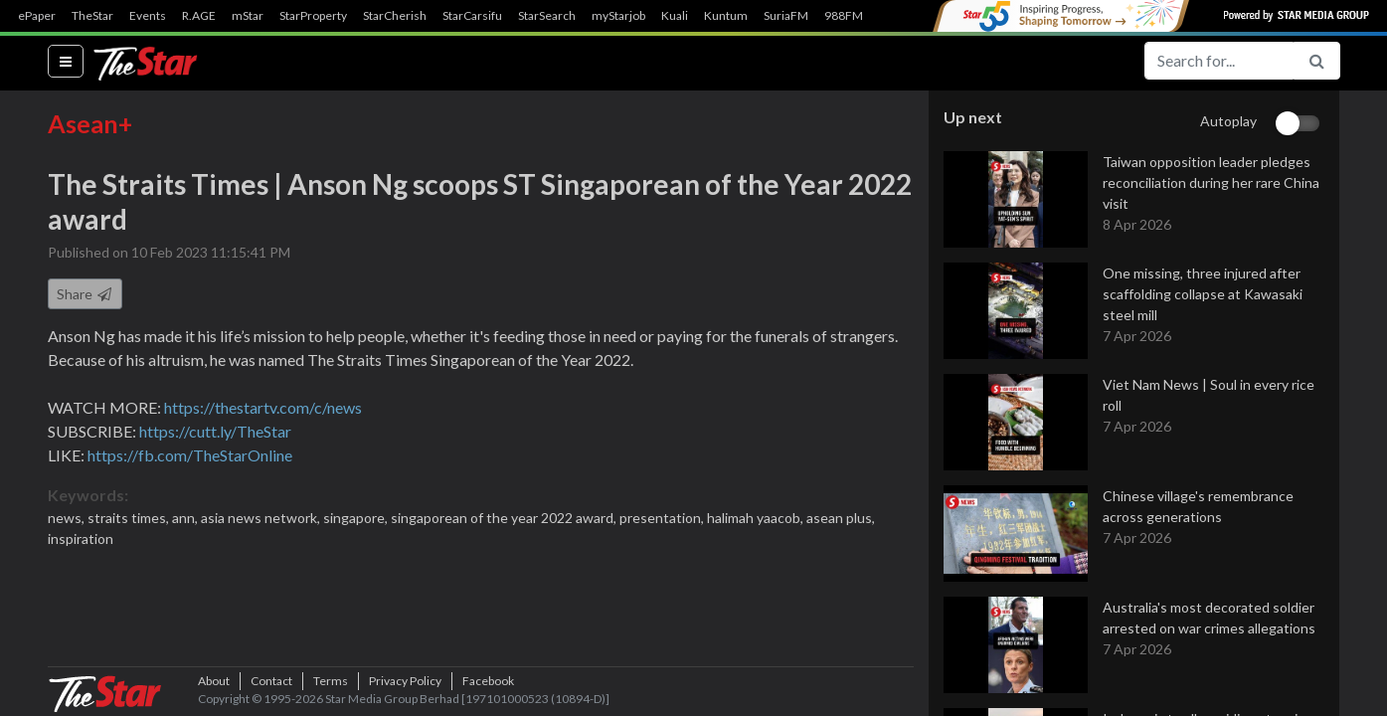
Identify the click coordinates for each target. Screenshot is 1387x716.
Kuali (674, 16)
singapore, (357, 518)
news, (67, 518)
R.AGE (199, 16)
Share (85, 294)
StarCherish (395, 16)
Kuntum (726, 16)
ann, (186, 518)
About (214, 680)
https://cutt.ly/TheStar (215, 432)
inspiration (80, 539)
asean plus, (840, 518)
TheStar (92, 16)
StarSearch (547, 16)
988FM (843, 16)
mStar (247, 16)
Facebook (488, 680)
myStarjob (618, 16)
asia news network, (262, 518)
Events (147, 16)
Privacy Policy (405, 680)
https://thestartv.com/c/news (263, 408)
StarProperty (313, 16)
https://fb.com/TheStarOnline (189, 456)
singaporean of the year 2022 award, (505, 518)
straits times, (129, 518)
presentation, (663, 518)
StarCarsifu (472, 16)
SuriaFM (786, 16)
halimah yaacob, (756, 518)
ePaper (37, 16)
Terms (330, 680)
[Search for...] (1219, 61)
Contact (271, 680)
